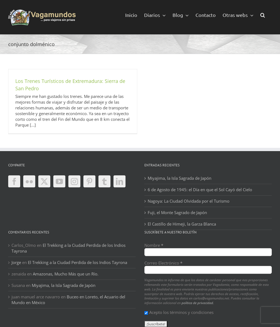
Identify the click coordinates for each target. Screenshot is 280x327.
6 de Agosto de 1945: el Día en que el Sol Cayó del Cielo (200, 189)
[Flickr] (29, 181)
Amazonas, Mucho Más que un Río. (65, 274)
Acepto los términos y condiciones (179, 312)
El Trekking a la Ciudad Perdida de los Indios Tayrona (77, 262)
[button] (262, 14)
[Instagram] (74, 181)
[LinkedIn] (119, 181)
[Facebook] (14, 181)
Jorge (16, 262)
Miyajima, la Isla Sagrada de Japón (179, 178)
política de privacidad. (198, 303)
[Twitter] (44, 181)
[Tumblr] (104, 181)
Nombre (153, 245)
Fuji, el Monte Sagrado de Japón (177, 212)
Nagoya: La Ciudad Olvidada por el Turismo (188, 201)
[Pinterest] (89, 181)
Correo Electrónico (163, 263)
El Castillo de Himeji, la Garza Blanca (182, 224)
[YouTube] (59, 181)
